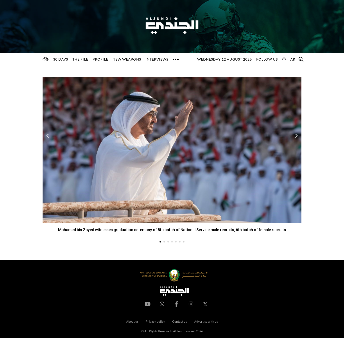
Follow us (267, 59)
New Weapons (127, 59)
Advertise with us (206, 321)
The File (80, 59)
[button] (47, 135)
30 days (60, 59)
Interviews (156, 59)
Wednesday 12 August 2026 (224, 59)
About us (132, 321)
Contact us (179, 321)
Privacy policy (155, 321)
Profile (100, 59)
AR (292, 59)
